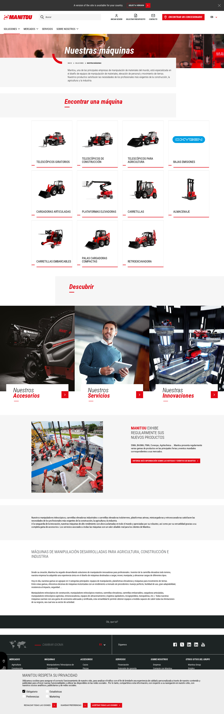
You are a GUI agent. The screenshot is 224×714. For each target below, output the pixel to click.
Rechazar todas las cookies (40, 705)
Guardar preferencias (74, 705)
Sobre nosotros (159, 659)
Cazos (85, 664)
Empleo (191, 668)
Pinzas (86, 668)
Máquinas (49, 659)
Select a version (139, 5)
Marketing (55, 696)
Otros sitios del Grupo (198, 659)
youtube (201, 644)
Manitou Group (194, 664)
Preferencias (32, 696)
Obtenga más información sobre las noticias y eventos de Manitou (166, 461)
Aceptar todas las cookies (107, 705)
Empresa (157, 664)
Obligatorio (31, 691)
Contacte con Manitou (162, 668)
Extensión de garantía (127, 668)
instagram (187, 644)
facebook (173, 644)
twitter (180, 644)
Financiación (123, 664)
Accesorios (86, 659)
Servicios (121, 659)
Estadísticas (56, 691)
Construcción (17, 668)
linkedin (194, 644)
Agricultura (16, 664)
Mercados (14, 659)
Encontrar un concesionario (183, 17)
